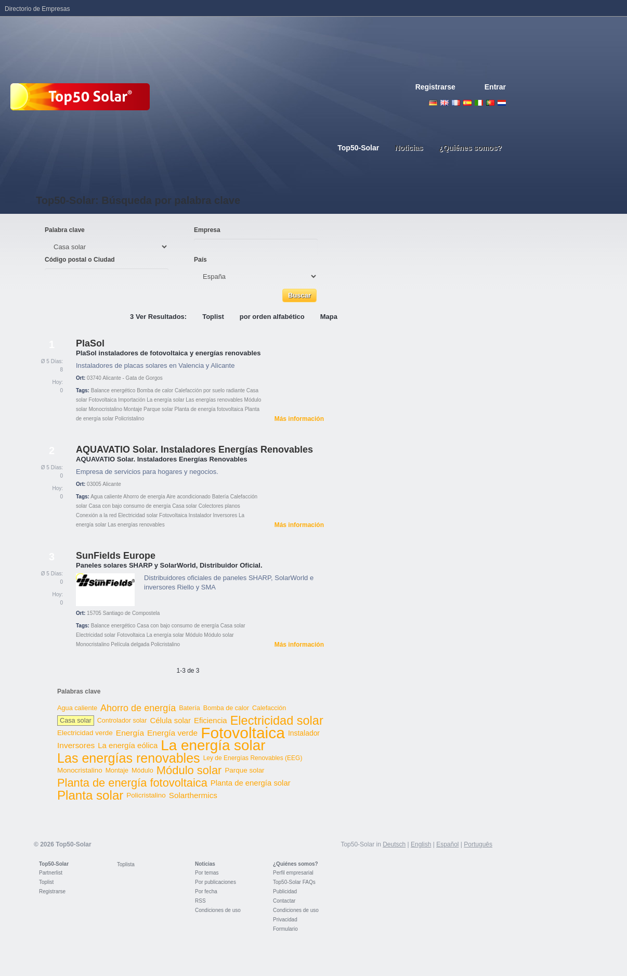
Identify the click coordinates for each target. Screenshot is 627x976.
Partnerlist (50, 873)
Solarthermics (193, 795)
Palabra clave (65, 230)
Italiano (479, 103)
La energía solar (165, 400)
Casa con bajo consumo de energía (129, 506)
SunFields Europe (115, 555)
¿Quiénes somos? (295, 864)
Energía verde (172, 732)
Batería (220, 496)
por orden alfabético (272, 316)
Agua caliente (106, 496)
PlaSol (90, 343)
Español (447, 844)
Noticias (205, 864)
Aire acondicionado (188, 496)
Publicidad (285, 891)
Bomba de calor (155, 390)
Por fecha (206, 891)
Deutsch (433, 103)
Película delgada (130, 644)
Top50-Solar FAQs (294, 882)
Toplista (126, 864)
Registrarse (435, 87)
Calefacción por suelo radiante (210, 390)
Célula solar (170, 720)
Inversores (225, 515)
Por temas (207, 873)
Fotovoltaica (102, 400)
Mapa (328, 316)
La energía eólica (128, 745)
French (456, 103)
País (200, 259)
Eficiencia (210, 720)
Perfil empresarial (293, 873)
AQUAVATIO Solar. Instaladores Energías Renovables (194, 449)
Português (478, 844)
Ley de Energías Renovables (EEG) (253, 758)
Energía (130, 732)
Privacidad (285, 919)
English (444, 103)
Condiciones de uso (218, 910)
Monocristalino (105, 409)
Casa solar (184, 506)
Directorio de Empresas (37, 8)
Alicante (111, 484)
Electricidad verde (85, 733)
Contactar (284, 901)
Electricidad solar (138, 515)
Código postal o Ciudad (80, 259)
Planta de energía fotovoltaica (209, 409)
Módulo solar (218, 635)
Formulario (285, 929)
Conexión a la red (96, 515)
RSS (200, 901)
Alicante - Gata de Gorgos (132, 378)
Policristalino (129, 418)
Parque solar (158, 409)
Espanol (467, 103)
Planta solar (90, 795)
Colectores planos (219, 506)
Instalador (200, 515)
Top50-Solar (54, 864)
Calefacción (269, 708)
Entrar (495, 87)
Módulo (194, 635)
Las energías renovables (214, 400)
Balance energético (113, 390)
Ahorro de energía (144, 496)
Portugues (490, 103)
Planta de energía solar (251, 783)
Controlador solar (122, 720)
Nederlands (502, 103)
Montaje (133, 409)
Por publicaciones (215, 882)
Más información (299, 418)
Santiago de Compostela (131, 613)
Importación (131, 400)
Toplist (213, 316)
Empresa (207, 230)
